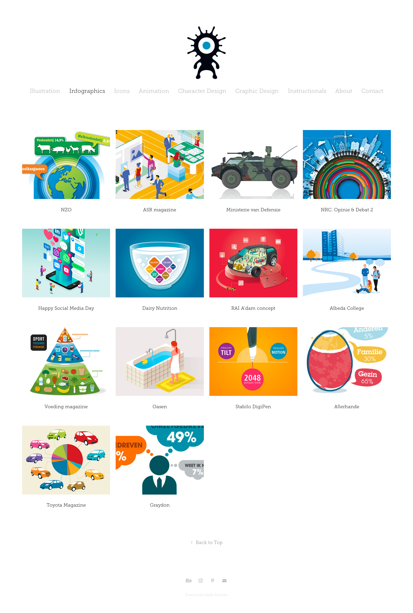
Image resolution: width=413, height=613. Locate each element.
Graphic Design (257, 91)
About (343, 91)
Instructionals (307, 91)
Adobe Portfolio (216, 595)
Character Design (202, 91)
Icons (122, 91)
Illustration (45, 91)
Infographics (87, 91)
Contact (372, 91)
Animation (154, 91)
